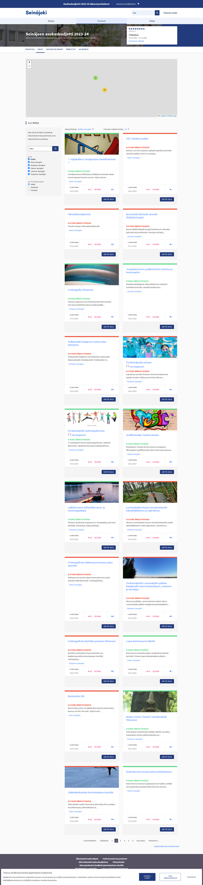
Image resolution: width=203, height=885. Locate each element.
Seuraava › (141, 840)
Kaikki (31, 159)
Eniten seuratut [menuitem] (84, 129)
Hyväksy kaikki (147, 877)
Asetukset (191, 877)
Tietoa (152, 21)
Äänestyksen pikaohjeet (87, 858)
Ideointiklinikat (54, 49)
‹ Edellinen (103, 840)
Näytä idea (110, 199)
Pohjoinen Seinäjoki (37, 174)
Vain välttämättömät (170, 877)
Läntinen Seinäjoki (36, 171)
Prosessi (30, 49)
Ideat (40, 49)
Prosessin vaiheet (136, 41)
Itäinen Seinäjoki (35, 168)
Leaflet (161, 116)
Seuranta (83, 49)
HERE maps (172, 116)
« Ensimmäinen (89, 840)
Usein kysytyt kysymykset (115, 858)
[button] (95, 77)
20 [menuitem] (126, 129)
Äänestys (71, 49)
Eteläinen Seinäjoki (36, 165)
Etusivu (51, 21)
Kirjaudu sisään (170, 12)
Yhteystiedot (118, 862)
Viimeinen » (154, 840)
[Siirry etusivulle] (37, 13)
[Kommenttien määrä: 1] (171, 189)
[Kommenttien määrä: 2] (112, 189)
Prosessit (101, 21)
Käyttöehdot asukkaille (86, 868)
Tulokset (32, 190)
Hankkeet (33, 187)
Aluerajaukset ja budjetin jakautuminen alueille (101, 865)
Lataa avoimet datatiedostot (114, 868)
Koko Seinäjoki (35, 162)
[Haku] (40, 148)
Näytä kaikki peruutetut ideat (166, 846)
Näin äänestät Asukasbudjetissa (93, 862)
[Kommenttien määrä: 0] (112, 244)
